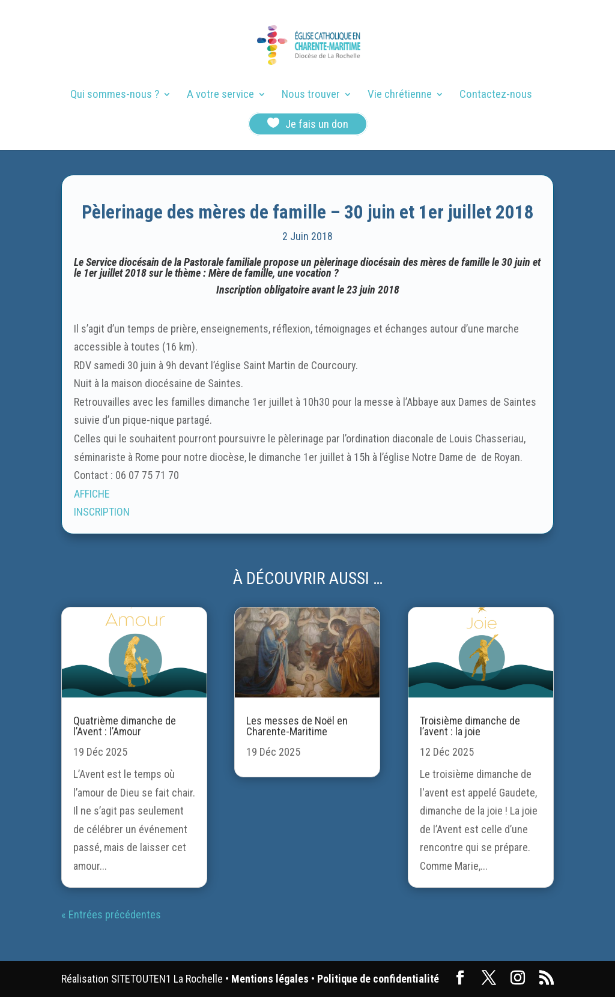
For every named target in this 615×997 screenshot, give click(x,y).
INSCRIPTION (102, 511)
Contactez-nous (495, 95)
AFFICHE (92, 493)
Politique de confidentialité (378, 978)
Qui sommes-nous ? (114, 95)
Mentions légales (270, 978)
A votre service (220, 95)
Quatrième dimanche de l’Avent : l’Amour (124, 726)
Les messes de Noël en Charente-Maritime (297, 726)
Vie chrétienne (400, 95)
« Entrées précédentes (111, 914)
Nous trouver (311, 95)
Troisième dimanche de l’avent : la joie (470, 726)
